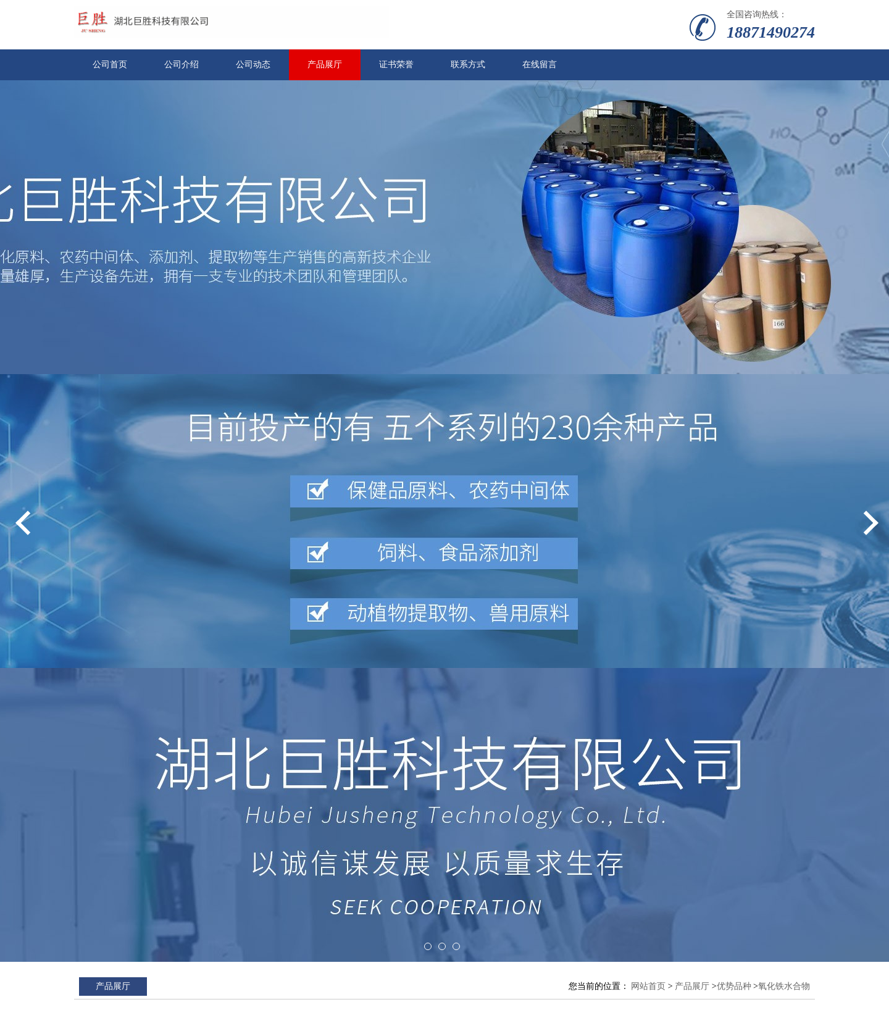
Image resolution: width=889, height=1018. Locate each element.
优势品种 (734, 986)
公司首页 (110, 64)
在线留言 (539, 64)
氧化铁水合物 (784, 986)
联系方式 (468, 64)
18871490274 (771, 32)
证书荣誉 (396, 64)
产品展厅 (324, 64)
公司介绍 (181, 64)
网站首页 (648, 986)
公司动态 (253, 64)
